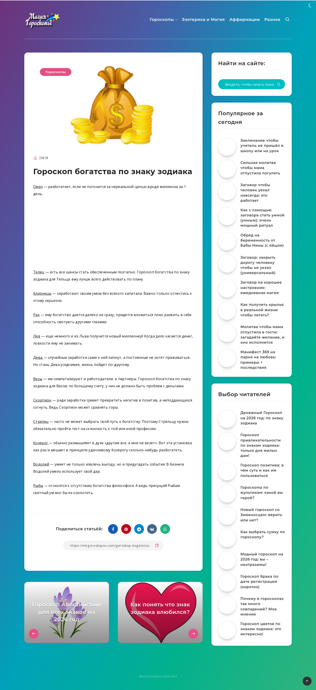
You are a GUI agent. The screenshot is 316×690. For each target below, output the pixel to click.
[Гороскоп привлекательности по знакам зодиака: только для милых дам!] (227, 441)
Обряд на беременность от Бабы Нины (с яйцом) (262, 240)
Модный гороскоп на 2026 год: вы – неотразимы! (261, 559)
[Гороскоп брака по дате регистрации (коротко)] (227, 583)
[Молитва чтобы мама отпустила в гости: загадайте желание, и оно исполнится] (227, 333)
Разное (272, 19)
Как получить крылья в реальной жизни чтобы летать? (262, 310)
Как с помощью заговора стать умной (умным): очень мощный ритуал (262, 218)
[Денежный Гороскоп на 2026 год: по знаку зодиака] (227, 419)
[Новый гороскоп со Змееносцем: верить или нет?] (227, 516)
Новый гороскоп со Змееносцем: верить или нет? (261, 515)
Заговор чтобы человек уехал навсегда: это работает (255, 193)
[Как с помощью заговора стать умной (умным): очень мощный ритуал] (227, 216)
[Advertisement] (113, 235)
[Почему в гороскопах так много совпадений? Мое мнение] (227, 605)
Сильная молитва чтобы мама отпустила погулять (260, 168)
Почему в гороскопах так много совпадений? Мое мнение (262, 606)
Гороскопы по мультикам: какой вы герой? (261, 492)
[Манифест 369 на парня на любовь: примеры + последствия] (227, 358)
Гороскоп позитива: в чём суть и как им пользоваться (262, 470)
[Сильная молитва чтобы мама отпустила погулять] (227, 169)
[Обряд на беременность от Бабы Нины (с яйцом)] (227, 241)
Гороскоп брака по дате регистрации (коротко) (259, 581)
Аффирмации (244, 19)
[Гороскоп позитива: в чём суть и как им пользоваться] (227, 471)
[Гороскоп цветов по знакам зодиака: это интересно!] (227, 630)
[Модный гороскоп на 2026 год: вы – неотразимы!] (227, 560)
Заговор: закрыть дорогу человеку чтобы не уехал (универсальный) (257, 265)
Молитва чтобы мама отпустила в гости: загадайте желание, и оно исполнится (262, 335)
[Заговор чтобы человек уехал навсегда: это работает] (227, 191)
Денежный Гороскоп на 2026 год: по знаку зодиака (261, 418)
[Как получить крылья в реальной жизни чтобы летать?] (227, 311)
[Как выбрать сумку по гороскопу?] (227, 538)
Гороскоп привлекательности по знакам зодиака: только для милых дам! (260, 445)
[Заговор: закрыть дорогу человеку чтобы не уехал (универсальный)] (227, 264)
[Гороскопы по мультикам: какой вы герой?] (227, 494)
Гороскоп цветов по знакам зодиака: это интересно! (260, 629)
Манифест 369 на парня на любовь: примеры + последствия (258, 360)
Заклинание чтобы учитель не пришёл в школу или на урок (261, 145)
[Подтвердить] (279, 84)
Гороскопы (162, 19)
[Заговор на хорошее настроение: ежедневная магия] (227, 289)
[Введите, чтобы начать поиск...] (251, 84)
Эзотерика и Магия (203, 19)
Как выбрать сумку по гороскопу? (262, 534)
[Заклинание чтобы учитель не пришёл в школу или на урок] (227, 147)
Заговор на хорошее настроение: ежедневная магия (261, 287)
